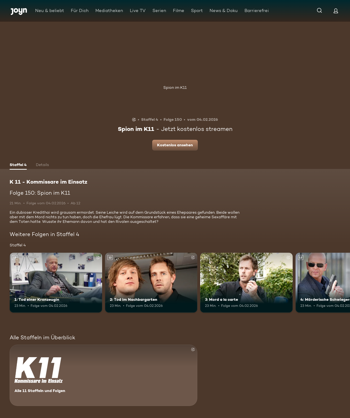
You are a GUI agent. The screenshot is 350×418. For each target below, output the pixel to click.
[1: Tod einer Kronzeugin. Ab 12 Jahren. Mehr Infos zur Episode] (56, 283)
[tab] (18, 165)
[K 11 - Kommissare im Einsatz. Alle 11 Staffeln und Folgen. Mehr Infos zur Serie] (103, 375)
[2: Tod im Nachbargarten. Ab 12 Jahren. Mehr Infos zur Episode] (151, 283)
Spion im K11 (175, 87)
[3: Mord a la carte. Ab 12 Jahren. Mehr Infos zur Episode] (246, 283)
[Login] (336, 10)
